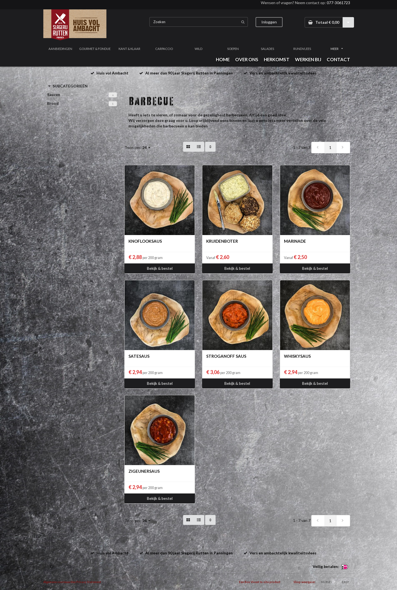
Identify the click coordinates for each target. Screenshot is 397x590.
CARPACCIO (164, 48)
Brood (53, 103)
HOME (223, 59)
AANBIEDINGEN (60, 48)
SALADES (267, 48)
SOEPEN (233, 48)
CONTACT (338, 59)
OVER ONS (246, 59)
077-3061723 (338, 2)
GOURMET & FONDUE (95, 48)
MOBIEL (326, 582)
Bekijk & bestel (160, 268)
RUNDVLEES (302, 48)
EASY (345, 582)
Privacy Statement (88, 582)
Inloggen (269, 22)
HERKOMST (276, 59)
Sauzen (53, 94)
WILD (198, 48)
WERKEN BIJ (308, 59)
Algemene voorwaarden (59, 582)
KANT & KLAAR (129, 48)
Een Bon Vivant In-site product (259, 582)
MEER (337, 48)
